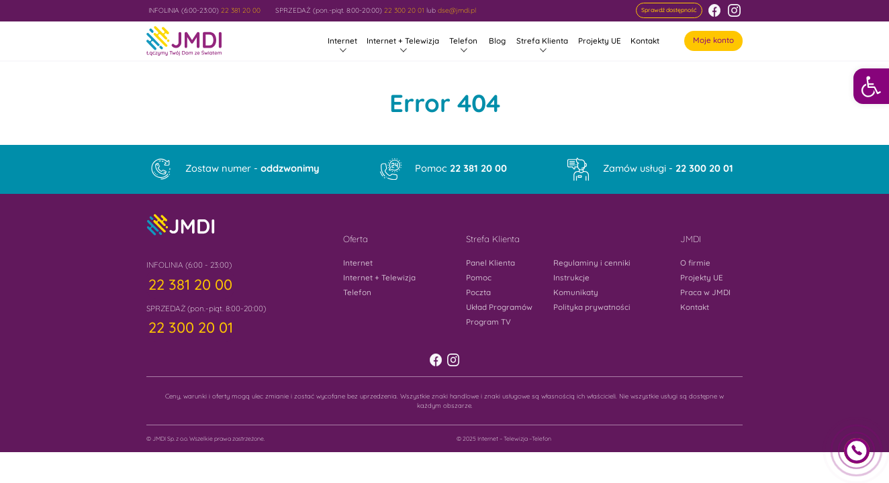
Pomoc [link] (461, 169)
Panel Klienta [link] (490, 263)
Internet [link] (342, 41)
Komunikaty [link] (575, 292)
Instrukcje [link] (571, 277)
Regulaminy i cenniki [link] (591, 263)
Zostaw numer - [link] (252, 169)
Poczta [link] (478, 292)
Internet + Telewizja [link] (403, 41)
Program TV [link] (488, 322)
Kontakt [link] (644, 41)
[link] (871, 86)
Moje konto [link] (713, 40)
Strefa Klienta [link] (542, 41)
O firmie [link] (695, 263)
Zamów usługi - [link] (668, 169)
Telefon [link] (463, 41)
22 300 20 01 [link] (404, 10)
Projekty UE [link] (599, 41)
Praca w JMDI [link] (705, 292)
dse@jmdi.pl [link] (457, 10)
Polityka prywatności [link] (591, 307)
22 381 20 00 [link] (241, 10)
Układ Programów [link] (499, 307)
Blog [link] (497, 41)
